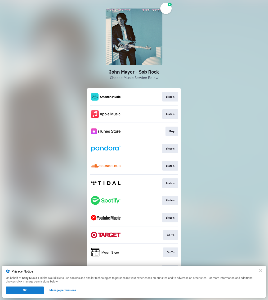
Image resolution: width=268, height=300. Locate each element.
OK (25, 290)
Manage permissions (62, 290)
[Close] (260, 270)
